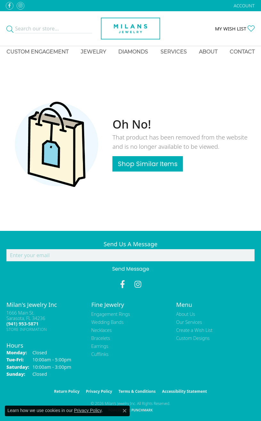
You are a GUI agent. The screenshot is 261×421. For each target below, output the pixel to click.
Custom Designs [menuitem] (192, 338)
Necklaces (101, 330)
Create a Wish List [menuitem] (194, 330)
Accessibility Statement (184, 391)
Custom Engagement (37, 52)
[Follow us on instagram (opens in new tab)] (20, 6)
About (208, 52)
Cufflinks (100, 354)
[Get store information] (26, 329)
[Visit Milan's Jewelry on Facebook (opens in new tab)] (9, 6)
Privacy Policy (99, 391)
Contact (242, 52)
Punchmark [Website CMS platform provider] (142, 410)
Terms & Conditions (137, 391)
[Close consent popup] (124, 411)
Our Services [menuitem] (189, 322)
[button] (243, 5)
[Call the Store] (22, 324)
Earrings (99, 346)
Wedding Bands (107, 322)
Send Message (130, 269)
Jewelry (93, 52)
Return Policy (67, 391)
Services (173, 52)
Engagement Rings (110, 314)
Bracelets (100, 338)
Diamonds (133, 52)
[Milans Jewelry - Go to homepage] (130, 28)
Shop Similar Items (147, 163)
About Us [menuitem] (185, 314)
